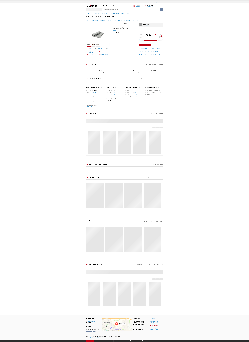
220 (118, 38)
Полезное (135, 1)
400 (136, 94)
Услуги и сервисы (121, 20)
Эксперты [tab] (92, 221)
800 (135, 90)
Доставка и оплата (101, 1)
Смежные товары (134, 20)
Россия (100, 101)
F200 (139, 96)
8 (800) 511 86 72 (89, 326)
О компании (89, 1)
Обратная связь (90, 325)
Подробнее (115, 30)
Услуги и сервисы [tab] (95, 177)
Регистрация (160, 2)
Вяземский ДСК (95, 92)
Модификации (102, 20)
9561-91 (92, 103)
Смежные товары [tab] (95, 264)
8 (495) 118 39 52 (109, 5)
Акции (90, 340)
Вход (156, 2)
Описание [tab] (93, 64)
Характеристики (95, 20)
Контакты (118, 1)
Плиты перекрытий (98, 94)
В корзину (145, 44)
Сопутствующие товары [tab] (98, 164)
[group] (98, 35)
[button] (88, 48)
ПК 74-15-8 (97, 96)
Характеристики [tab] (95, 79)
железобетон (90, 106)
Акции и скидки (128, 1)
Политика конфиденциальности (92, 337)
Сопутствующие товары (111, 20)
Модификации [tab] (94, 113)
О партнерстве (95, 1)
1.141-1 (93, 99)
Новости (122, 1)
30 (135, 92)
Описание (88, 20)
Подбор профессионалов (111, 1)
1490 (119, 36)
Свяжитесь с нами (124, 5)
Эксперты (128, 20)
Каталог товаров (94, 9)
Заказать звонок (90, 321)
